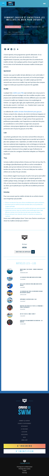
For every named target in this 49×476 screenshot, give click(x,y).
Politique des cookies (24, 468)
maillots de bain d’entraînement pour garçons (28, 111)
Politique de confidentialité (24, 467)
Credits (24, 470)
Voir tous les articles (25, 252)
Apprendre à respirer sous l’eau (28, 299)
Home (44, 3)
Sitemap (24, 472)
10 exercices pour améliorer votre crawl (30, 277)
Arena (28, 26)
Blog (9, 32)
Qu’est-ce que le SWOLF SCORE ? (28, 314)
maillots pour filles (18, 93)
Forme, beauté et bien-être (17, 32)
